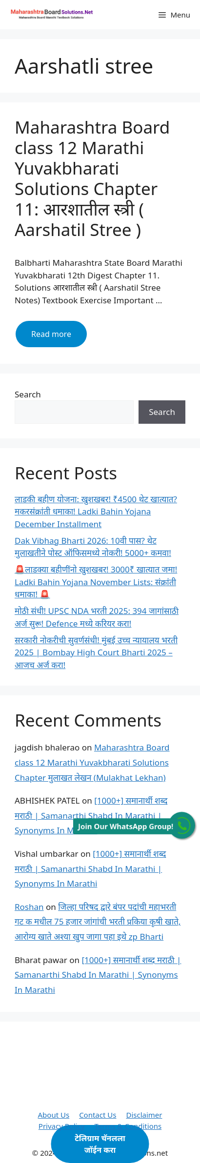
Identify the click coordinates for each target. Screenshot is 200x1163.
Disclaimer (144, 1115)
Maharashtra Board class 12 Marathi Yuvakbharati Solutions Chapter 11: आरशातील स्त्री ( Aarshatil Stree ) (92, 178)
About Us (54, 1115)
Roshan (29, 906)
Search (28, 394)
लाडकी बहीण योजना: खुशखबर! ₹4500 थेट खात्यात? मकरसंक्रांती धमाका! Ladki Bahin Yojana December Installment (96, 511)
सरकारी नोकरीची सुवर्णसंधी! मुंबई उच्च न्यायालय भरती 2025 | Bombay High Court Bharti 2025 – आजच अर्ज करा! (96, 652)
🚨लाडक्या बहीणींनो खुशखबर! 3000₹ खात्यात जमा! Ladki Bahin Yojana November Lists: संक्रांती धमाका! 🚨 (96, 582)
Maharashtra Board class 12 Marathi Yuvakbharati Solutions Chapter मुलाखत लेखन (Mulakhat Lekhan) (92, 762)
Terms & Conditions (128, 1126)
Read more (59, 337)
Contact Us (97, 1115)
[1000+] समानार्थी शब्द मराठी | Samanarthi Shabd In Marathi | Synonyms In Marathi (91, 815)
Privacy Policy (62, 1126)
